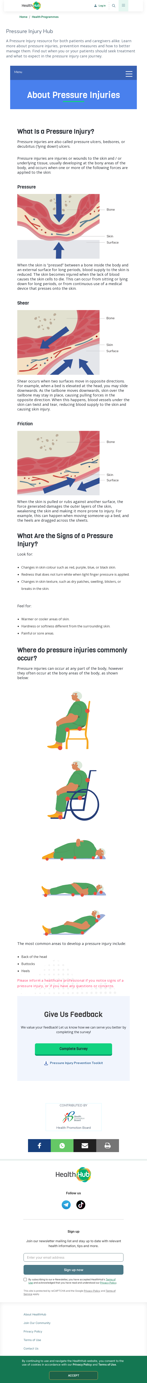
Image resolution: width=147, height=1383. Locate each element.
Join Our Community (37, 1323)
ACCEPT (73, 1375)
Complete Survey (73, 1048)
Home (23, 16)
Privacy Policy (108, 1282)
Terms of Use (32, 1340)
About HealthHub (35, 1314)
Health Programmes (45, 16)
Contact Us (31, 1348)
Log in (102, 5)
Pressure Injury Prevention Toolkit (76, 1063)
